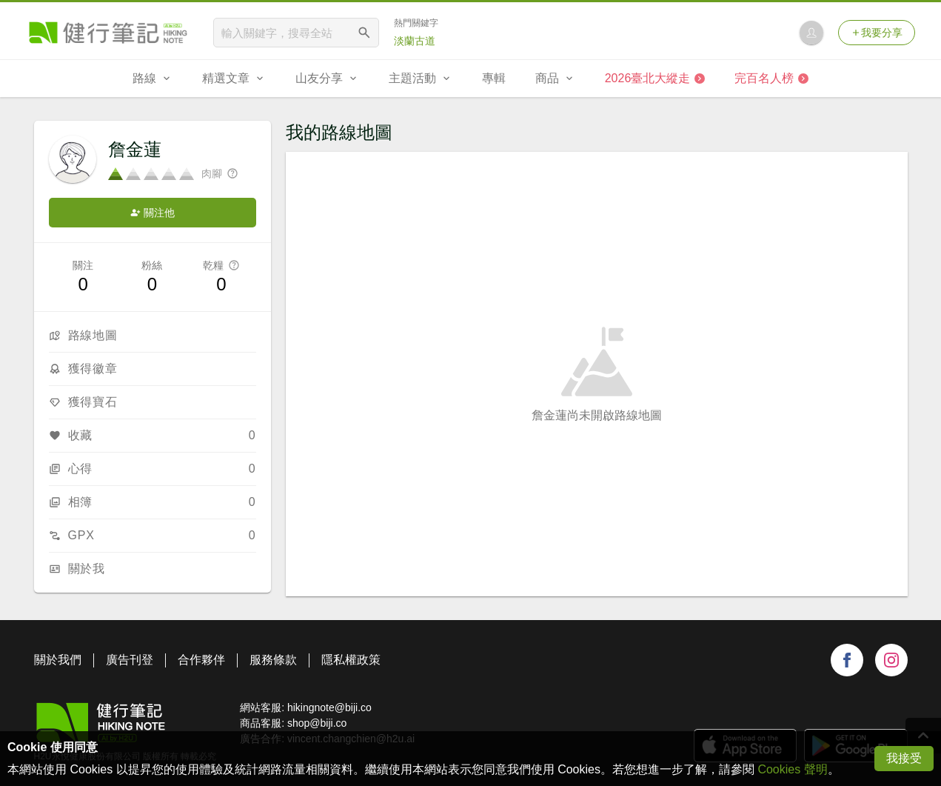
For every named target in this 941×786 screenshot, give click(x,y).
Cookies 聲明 (792, 769)
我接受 (904, 758)
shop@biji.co (316, 723)
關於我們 (57, 659)
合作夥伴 (201, 659)
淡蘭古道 (414, 41)
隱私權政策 (351, 659)
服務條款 (273, 659)
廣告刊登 (129, 659)
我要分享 (877, 33)
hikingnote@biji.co (329, 707)
